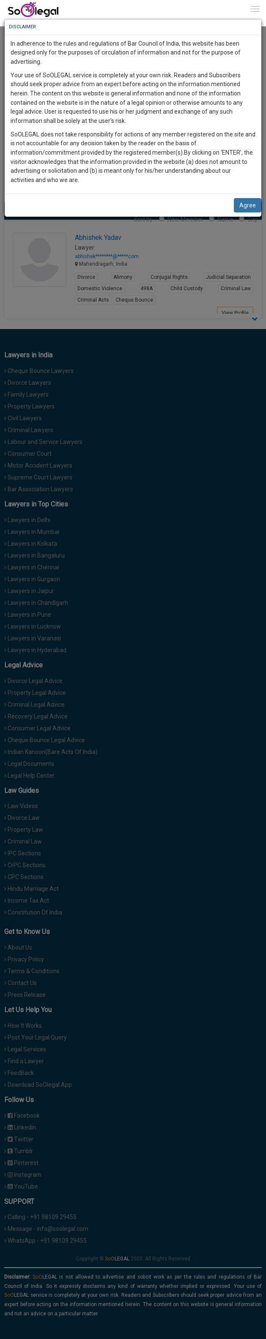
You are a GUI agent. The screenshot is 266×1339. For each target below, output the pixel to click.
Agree (247, 205)
